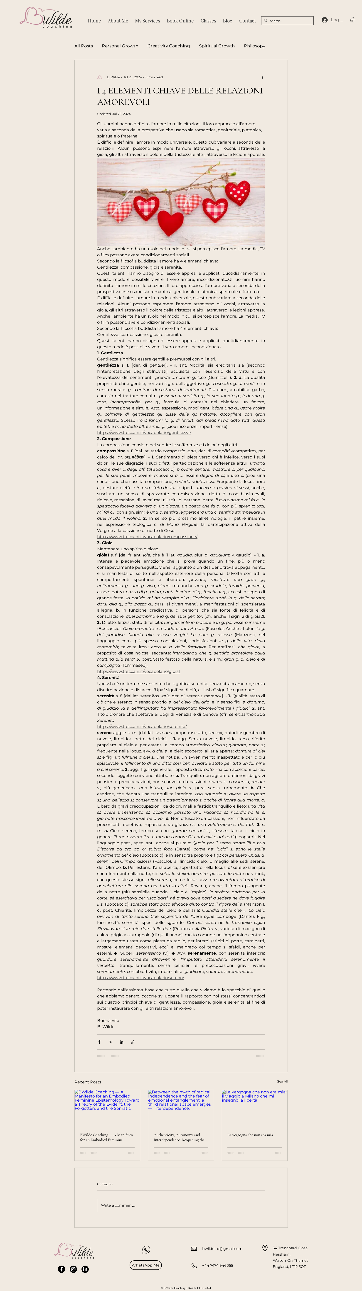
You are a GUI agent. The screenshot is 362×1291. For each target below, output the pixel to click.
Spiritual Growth (217, 46)
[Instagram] (73, 1269)
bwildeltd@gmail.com (222, 1249)
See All (282, 1081)
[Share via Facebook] (99, 1042)
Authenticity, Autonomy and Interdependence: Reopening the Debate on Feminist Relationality (180, 1137)
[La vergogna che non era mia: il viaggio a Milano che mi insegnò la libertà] (255, 1108)
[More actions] (262, 77)
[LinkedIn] (85, 1269)
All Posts (83, 46)
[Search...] (287, 21)
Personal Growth (120, 46)
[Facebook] (61, 1269)
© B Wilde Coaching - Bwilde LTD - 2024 (186, 1288)
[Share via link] (133, 1042)
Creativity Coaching (169, 46)
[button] (356, 19)
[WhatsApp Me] (146, 1265)
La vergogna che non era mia (250, 1134)
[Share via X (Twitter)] (110, 1042)
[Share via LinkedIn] (121, 1042)
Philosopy (254, 46)
